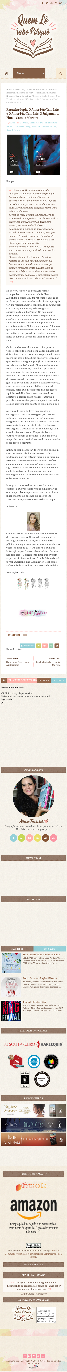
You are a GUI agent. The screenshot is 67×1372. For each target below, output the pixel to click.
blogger (44, 680)
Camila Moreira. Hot (35, 90)
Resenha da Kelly (25, 93)
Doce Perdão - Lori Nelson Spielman (41, 955)
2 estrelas (19, 90)
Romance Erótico (48, 127)
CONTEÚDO (49, 949)
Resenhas (40, 93)
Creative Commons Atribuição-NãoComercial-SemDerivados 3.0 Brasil (33, 1254)
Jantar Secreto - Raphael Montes (40, 978)
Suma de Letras (23, 96)
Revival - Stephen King (34, 1002)
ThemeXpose (12, 1361)
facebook (58, 680)
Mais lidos (17, 949)
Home (9, 90)
